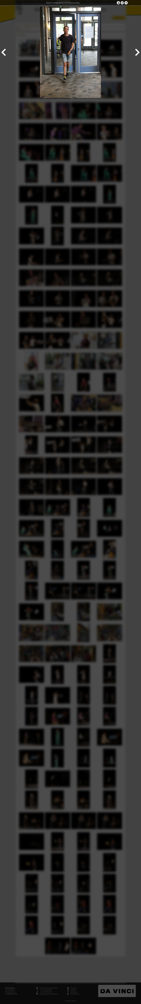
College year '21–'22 (59, 3)
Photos (48, 3)
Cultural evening (73, 3)
